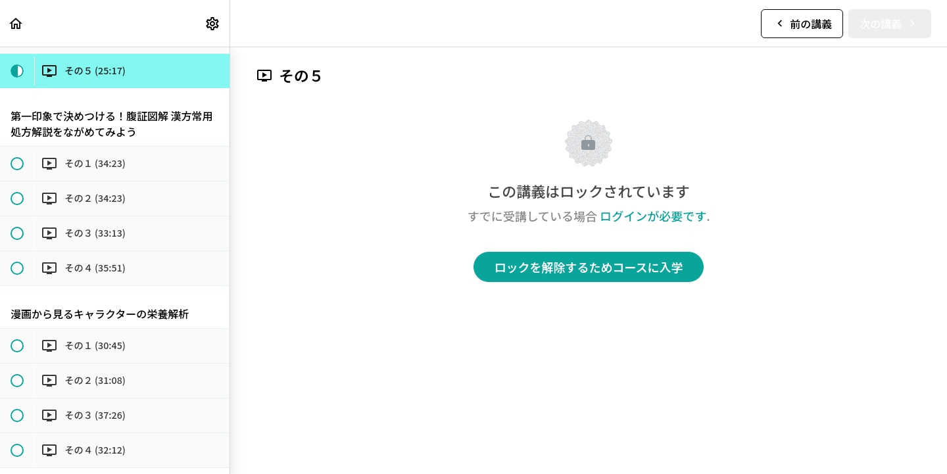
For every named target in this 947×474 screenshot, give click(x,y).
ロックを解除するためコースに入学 (588, 266)
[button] (16, 23)
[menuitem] (213, 23)
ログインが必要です (653, 215)
